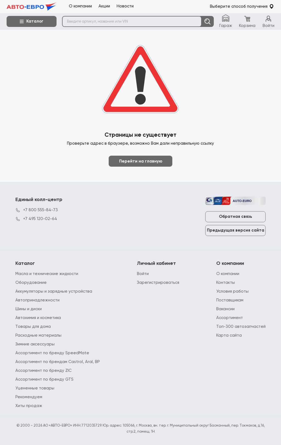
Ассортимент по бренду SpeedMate (52, 353)
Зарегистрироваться (158, 283)
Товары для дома (33, 327)
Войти (143, 274)
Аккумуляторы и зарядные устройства (53, 291)
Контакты (225, 283)
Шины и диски (28, 309)
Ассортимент (229, 318)
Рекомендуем (28, 397)
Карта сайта (229, 335)
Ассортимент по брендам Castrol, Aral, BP (57, 362)
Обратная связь (235, 217)
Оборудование (31, 283)
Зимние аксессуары (35, 344)
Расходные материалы (38, 335)
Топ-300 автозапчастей (241, 327)
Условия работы (232, 291)
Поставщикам (229, 300)
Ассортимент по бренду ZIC (43, 371)
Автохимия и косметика (38, 318)
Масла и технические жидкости (46, 274)
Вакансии (225, 309)
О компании (227, 274)
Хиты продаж (28, 406)
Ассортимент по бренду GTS (44, 379)
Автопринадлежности (37, 300)
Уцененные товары (34, 388)
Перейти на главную (140, 161)
